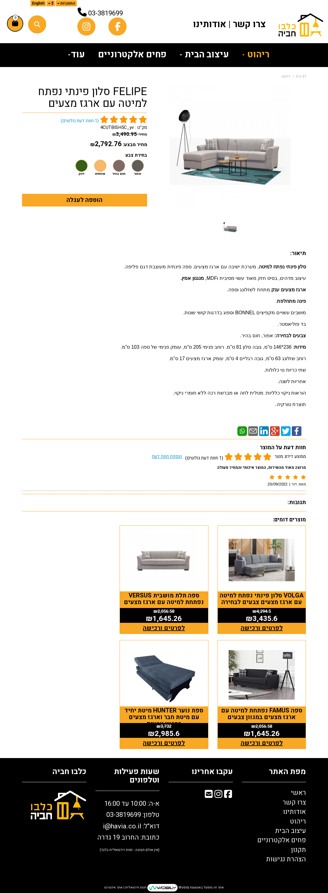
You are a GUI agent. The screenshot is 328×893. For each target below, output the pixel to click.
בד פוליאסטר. (292, 324)
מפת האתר (287, 771)
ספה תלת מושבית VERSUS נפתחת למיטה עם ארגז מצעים (164, 599)
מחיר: (129, 134)
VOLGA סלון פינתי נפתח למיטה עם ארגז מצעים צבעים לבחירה (262, 599)
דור (294, 484)
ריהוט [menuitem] (255, 54)
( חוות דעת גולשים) (80, 120)
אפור (137, 174)
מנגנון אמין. (193, 278)
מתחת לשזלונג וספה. (249, 289)
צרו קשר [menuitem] (249, 24)
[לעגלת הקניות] (15, 23)
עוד (76, 54)
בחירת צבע (136, 155)
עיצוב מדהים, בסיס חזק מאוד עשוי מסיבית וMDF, (255, 278)
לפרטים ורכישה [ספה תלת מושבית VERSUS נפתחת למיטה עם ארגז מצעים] (164, 628)
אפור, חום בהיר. (256, 335)
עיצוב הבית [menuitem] (204, 54)
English (38, 3)
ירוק (81, 174)
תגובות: (297, 502)
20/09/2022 (278, 484)
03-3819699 (105, 13)
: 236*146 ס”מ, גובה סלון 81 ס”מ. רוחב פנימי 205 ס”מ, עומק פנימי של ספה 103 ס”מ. (207, 347)
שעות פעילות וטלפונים (136, 776)
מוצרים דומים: (289, 520)
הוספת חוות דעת (167, 456)
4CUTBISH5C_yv (117, 127)
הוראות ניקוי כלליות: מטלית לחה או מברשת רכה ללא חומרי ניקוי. (239, 392)
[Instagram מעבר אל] (218, 795)
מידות (300, 347)
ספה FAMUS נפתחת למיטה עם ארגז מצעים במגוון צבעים (66, 599)
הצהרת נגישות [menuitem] (286, 859)
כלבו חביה (69, 771)
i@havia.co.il (122, 826)
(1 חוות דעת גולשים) (204, 458)
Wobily (183, 887)
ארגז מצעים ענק (288, 289)
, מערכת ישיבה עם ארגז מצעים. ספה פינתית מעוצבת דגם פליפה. (191, 266)
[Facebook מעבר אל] (228, 795)
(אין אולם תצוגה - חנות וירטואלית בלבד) (129, 849)
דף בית (301, 76)
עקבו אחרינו (212, 771)
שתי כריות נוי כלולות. (285, 370)
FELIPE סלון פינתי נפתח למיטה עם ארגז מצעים (92, 98)
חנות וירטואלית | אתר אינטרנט (125, 887)
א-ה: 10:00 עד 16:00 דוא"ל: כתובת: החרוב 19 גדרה (128, 826)
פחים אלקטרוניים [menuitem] (132, 54)
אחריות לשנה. (292, 381)
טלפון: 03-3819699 (132, 815)
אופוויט (100, 174)
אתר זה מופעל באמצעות (164, 887)
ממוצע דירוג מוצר (229, 457)
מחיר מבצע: (135, 144)
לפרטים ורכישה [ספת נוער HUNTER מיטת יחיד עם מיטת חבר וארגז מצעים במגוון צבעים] (262, 743)
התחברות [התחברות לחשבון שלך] (66, 3)
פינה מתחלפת (291, 301)
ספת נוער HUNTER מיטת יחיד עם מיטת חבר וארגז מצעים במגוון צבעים (261, 717)
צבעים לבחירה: (289, 335)
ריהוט (286, 76)
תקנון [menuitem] (298, 850)
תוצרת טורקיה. (290, 404)
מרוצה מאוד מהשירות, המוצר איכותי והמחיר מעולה (261, 467)
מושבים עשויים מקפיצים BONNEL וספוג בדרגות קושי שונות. (244, 312)
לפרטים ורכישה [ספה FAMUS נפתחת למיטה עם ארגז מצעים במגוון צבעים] (66, 628)
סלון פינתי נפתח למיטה (282, 266)
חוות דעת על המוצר (283, 447)
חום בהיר (118, 174)
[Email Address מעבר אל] (209, 795)
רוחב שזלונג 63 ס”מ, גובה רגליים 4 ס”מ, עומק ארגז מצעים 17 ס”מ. (237, 358)
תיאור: (298, 253)
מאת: (298, 484)
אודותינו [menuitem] (209, 24)
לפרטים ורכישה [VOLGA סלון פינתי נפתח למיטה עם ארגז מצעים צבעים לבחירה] (262, 628)
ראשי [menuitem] (298, 793)
